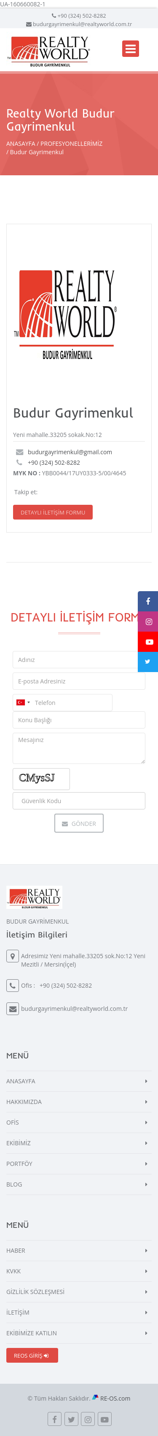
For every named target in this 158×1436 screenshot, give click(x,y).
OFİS (12, 1122)
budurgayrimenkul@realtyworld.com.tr (82, 24)
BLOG (14, 1184)
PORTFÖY (19, 1164)
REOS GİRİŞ (31, 1355)
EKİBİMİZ (18, 1143)
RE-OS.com (115, 1398)
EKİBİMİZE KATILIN (31, 1333)
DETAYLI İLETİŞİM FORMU (53, 512)
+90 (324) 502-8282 (82, 15)
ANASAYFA (20, 143)
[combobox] (22, 702)
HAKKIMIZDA (24, 1102)
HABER (15, 1250)
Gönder (79, 824)
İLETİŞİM (17, 1312)
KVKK (13, 1271)
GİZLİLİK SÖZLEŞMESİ (35, 1292)
